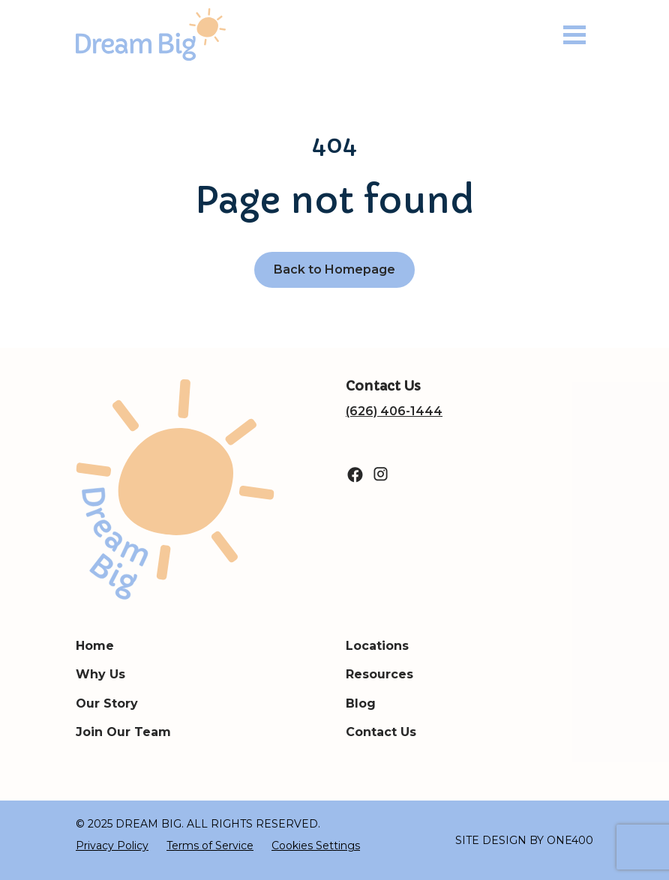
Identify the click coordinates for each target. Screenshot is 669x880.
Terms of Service (210, 845)
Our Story (107, 703)
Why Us (100, 674)
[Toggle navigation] (574, 35)
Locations (377, 646)
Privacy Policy (112, 845)
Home (95, 646)
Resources (379, 674)
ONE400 (570, 840)
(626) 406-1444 (394, 411)
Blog (361, 703)
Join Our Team (123, 732)
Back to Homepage (334, 269)
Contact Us (381, 732)
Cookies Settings (316, 845)
